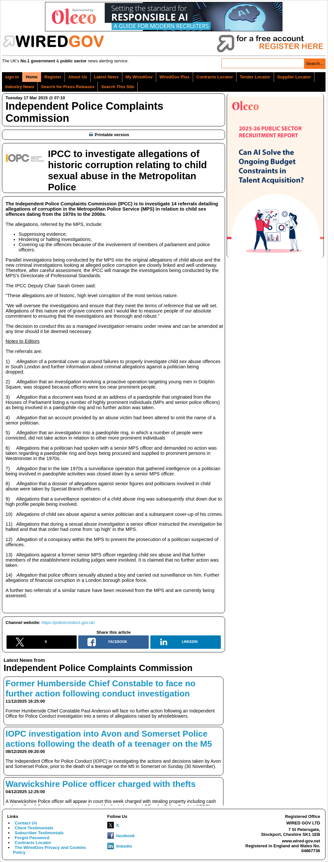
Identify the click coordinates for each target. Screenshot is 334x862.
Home (32, 76)
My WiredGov (139, 76)
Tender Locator (255, 76)
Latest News (106, 76)
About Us (77, 76)
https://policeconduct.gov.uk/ (68, 622)
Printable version (109, 134)
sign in (12, 76)
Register (52, 76)
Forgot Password (32, 837)
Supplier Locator (294, 76)
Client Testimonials (34, 827)
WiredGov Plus (174, 76)
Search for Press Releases (67, 86)
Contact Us (26, 823)
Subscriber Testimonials (39, 832)
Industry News (19, 86)
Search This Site (117, 86)
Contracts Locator (214, 76)
